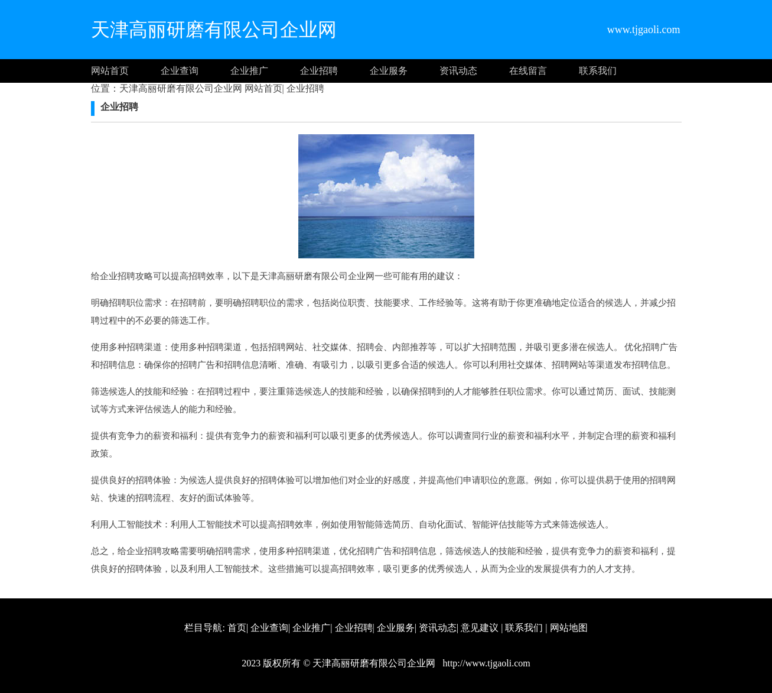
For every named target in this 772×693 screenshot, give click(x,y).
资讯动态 (458, 71)
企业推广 (249, 71)
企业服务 (389, 71)
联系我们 (598, 71)
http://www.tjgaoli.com (485, 663)
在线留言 (528, 71)
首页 (236, 628)
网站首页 (110, 71)
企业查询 (179, 71)
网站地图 (569, 628)
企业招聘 (319, 71)
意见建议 (480, 628)
